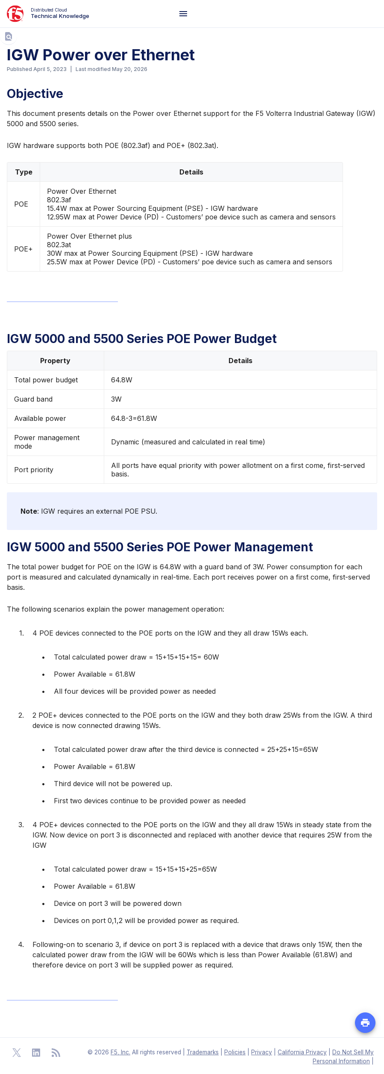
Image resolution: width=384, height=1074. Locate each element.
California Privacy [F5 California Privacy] (302, 1052)
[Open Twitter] (16, 1052)
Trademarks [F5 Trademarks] (203, 1052)
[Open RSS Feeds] (56, 1052)
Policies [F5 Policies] (235, 1052)
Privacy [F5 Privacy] (261, 1052)
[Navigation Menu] (183, 13)
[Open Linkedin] (36, 1052)
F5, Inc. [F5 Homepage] (120, 1052)
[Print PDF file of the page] (365, 1022)
